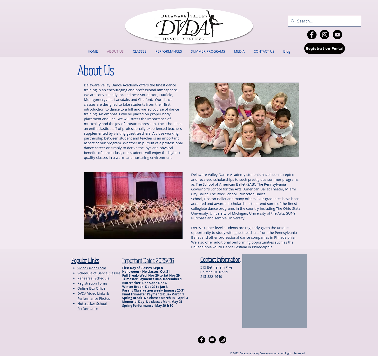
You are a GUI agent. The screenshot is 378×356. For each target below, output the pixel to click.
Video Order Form (91, 268)
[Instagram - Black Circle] (324, 34)
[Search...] (324, 21)
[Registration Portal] (324, 48)
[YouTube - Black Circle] (337, 34)
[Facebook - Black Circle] (312, 34)
